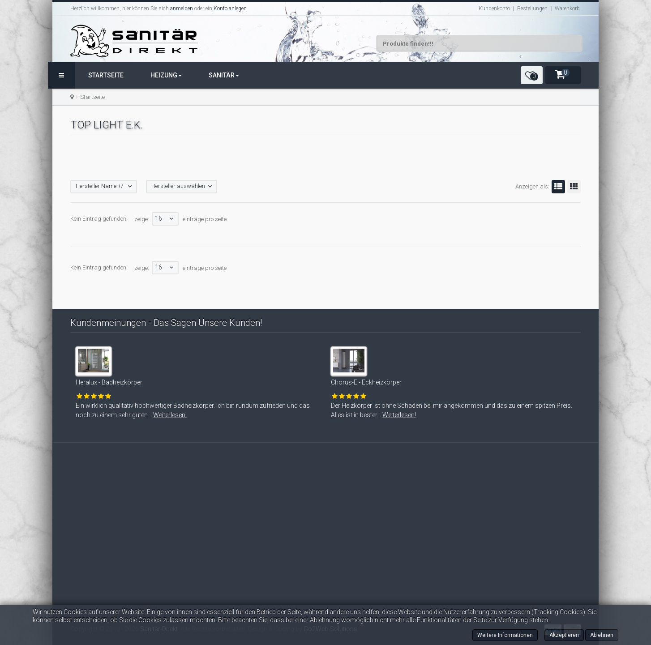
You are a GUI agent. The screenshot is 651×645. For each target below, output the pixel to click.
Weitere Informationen (505, 635)
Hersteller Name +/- (100, 186)
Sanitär (224, 75)
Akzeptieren (564, 635)
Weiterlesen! (160, 415)
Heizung (166, 75)
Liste (557, 187)
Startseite (106, 75)
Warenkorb (567, 8)
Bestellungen (532, 8)
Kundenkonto (494, 8)
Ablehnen (601, 635)
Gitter (572, 187)
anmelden (181, 8)
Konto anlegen (230, 8)
